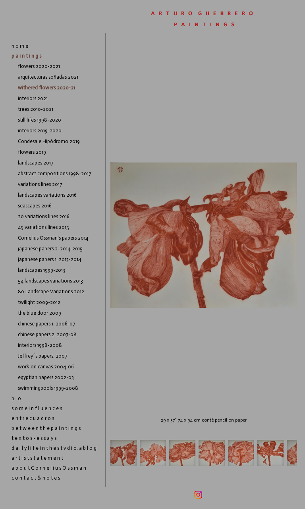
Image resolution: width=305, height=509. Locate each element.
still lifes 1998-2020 (39, 120)
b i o (16, 398)
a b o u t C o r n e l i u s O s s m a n (49, 468)
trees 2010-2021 (35, 109)
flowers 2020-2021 (39, 66)
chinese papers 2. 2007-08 (47, 334)
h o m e (20, 46)
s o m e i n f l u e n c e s (37, 408)
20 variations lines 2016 (43, 216)
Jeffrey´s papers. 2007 (42, 356)
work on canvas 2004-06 (46, 367)
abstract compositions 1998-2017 (54, 173)
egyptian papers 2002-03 (46, 377)
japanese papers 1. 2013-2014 (49, 259)
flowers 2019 (32, 152)
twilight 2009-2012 (39, 302)
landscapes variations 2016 (47, 195)
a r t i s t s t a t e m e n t (37, 458)
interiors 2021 (33, 98)
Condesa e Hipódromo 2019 (49, 141)
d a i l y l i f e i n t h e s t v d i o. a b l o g (54, 448)
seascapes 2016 (35, 206)
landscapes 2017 (35, 163)
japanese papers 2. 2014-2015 (50, 249)
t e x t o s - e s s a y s (34, 438)
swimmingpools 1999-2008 (48, 388)
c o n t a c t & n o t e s (36, 478)
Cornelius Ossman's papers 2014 (53, 238)
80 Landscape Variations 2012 (51, 291)
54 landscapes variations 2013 (50, 281)
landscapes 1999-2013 (41, 270)
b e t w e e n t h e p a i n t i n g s (46, 428)
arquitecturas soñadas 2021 (48, 77)
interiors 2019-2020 (40, 131)
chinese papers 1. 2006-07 (46, 324)
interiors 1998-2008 (40, 345)
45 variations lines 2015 (43, 227)
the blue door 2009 (39, 313)
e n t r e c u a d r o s (33, 418)
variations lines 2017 (40, 184)
